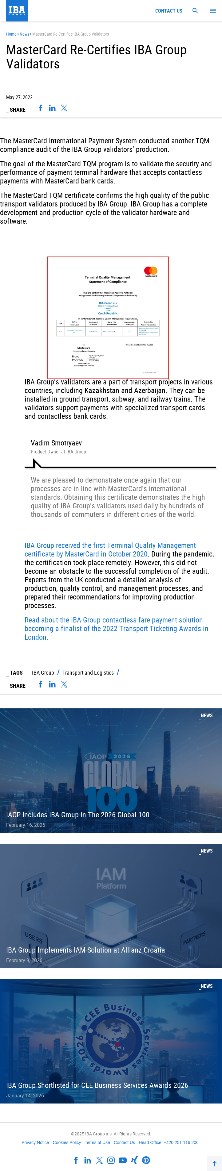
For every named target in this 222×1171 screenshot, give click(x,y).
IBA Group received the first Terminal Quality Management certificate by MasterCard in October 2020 (110, 549)
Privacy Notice (35, 1142)
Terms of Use (97, 1142)
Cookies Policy (67, 1142)
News (24, 34)
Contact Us (124, 1142)
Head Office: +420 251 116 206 (169, 1142)
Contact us (168, 10)
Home (11, 34)
